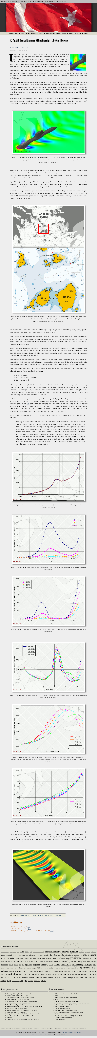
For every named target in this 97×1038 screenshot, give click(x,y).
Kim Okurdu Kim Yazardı (62, 1007)
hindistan (57, 961)
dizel (7, 958)
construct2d (69, 955)
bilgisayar (32, 955)
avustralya (9, 955)
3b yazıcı (13, 952)
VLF (28, 404)
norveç (77, 968)
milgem (52, 968)
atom (3, 955)
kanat (57, 964)
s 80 (50, 971)
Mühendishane (14, 1)
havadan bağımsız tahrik (32, 961)
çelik (21, 980)
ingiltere (73, 961)
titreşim (31, 977)
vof (86, 978)
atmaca (93, 952)
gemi (94, 958)
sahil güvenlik (58, 971)
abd (22, 951)
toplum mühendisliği (44, 977)
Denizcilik (16, 1028)
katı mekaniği (78, 964)
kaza (2, 968)
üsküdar (43, 981)
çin (25, 980)
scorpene (67, 971)
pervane (11, 971)
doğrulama (14, 958)
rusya (46, 971)
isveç (11, 964)
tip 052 (94, 974)
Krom (56, 996)
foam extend (61, 958)
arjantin (87, 952)
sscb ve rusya (28, 974)
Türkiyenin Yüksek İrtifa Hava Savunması (18, 1003)
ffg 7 (43, 958)
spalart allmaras (13, 974)
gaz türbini (87, 958)
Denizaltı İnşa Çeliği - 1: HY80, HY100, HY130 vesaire (22, 1010)
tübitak (64, 977)
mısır (72, 968)
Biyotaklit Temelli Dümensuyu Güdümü (66, 1010)
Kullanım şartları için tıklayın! (72, 1032)
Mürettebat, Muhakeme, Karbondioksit (66, 1005)
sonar (94, 971)
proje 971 (25, 971)
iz (23, 964)
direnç (40, 915)
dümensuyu (28, 958)
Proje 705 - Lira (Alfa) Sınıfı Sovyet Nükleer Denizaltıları (23, 1016)
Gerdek (57, 1014)
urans (82, 977)
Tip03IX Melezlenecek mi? (62, 1009)
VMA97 (71, 33)
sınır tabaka (76, 974)
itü (20, 964)
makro (29, 968)
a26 (18, 952)
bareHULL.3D (67, 1028)
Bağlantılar (57, 1028)
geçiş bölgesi (5, 961)
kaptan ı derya (65, 964)
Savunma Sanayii (46, 1028)
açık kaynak (19, 955)
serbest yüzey (53, 915)
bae (27, 955)
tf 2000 (83, 974)
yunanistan (15, 981)
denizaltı (34, 915)
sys (61, 974)
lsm (25, 968)
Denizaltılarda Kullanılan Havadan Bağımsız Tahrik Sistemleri (24, 1007)
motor (58, 968)
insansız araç (81, 961)
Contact (75, 1028)
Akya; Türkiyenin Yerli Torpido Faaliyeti (18, 999)
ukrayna (76, 977)
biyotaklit (40, 955)
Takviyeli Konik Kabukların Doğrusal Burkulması (69, 1012)
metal (39, 967)
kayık (94, 964)
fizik (54, 958)
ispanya (93, 961)
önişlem (30, 981)
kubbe (16, 968)
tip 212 (9, 977)
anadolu (81, 952)
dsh (21, 958)
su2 (52, 974)
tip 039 (89, 974)
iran (88, 961)
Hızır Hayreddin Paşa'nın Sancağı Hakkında (19, 994)
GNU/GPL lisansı (43, 1034)
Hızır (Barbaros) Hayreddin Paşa (16, 1005)
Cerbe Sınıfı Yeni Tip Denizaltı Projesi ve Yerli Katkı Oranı (23, 1020)
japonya (28, 964)
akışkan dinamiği (23, 915)
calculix (61, 955)
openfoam (85, 967)
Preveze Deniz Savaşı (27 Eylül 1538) (17, 996)
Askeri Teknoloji (6, 1028)
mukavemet (65, 968)
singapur (84, 971)
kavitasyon (88, 964)
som (89, 971)
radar (31, 971)
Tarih (58, 33)
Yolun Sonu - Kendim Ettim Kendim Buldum (68, 994)
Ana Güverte (13, 33)
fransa (75, 958)
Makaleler (24, 1)
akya (27, 952)
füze (80, 958)
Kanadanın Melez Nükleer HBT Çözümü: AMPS (68, 1016)
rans (36, 971)
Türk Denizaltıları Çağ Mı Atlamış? (17, 1009)
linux (21, 968)
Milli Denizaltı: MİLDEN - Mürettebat (66, 998)
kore (11, 968)
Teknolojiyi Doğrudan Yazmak (63, 1018)
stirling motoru (46, 974)
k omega (44, 964)
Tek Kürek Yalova (60, 1020)
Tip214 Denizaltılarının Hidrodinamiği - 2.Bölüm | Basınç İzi (72, 1003)
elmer (34, 958)
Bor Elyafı (9, 1018)
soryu (2, 974)
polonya (18, 971)
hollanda (65, 961)
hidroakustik (48, 961)
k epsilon (36, 964)
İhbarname (49, 33)
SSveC (64, 33)
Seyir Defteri (25, 33)
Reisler (36, 1028)
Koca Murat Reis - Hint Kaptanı (16, 1012)
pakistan (93, 968)
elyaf (39, 958)
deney (84, 955)
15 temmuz (5, 952)
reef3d (41, 971)
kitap (7, 967)
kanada (51, 965)
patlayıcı (4, 971)
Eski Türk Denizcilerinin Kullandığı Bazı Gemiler (20, 998)
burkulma (53, 955)
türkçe (70, 977)
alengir (65, 951)
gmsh (13, 961)
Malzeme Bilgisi (27, 1028)
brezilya (46, 955)
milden (45, 967)
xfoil (90, 977)
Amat (56, 999)
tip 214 (61, 915)
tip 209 (3, 977)
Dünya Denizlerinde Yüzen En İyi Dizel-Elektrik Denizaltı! (23, 1014)
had (45, 915)
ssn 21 (37, 974)
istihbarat (4, 964)
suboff (57, 974)
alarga (86, 33)
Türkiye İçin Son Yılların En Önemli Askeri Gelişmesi (22, 1001)
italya (16, 964)
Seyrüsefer (4, 1)
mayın (34, 968)
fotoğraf (69, 958)
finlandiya (49, 958)
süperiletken (67, 974)
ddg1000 (77, 955)
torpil (57, 977)
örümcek (37, 981)
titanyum (25, 978)
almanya (74, 951)
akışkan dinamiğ (38, 952)
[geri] (28, 927)
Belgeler (83, 1028)
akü (31, 952)
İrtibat (78, 33)
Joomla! (34, 1034)
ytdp (9, 980)
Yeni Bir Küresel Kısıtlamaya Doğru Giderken (68, 1001)
